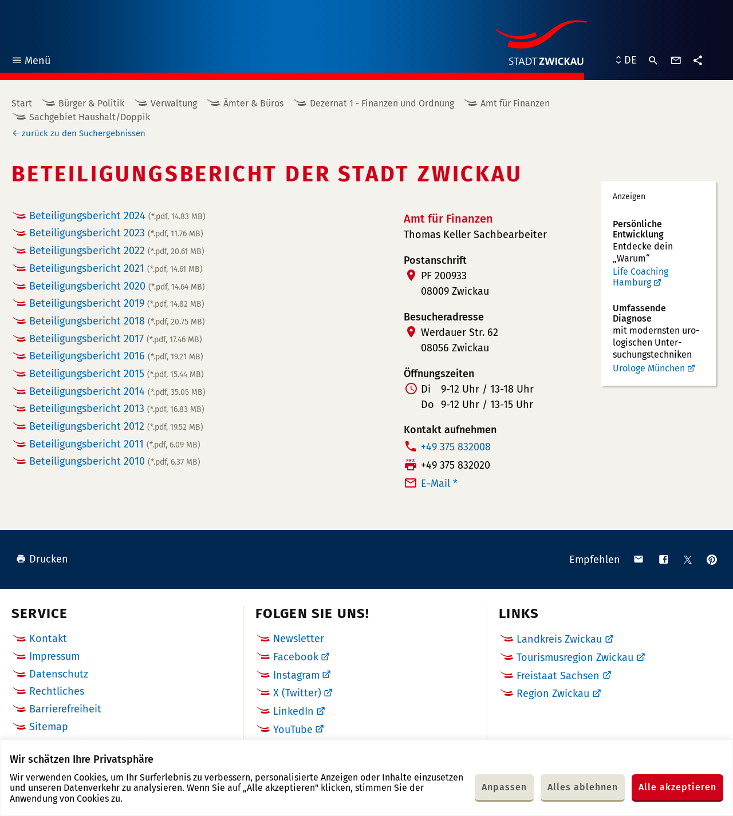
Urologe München (649, 368)
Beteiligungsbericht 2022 (116, 250)
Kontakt (48, 638)
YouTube (293, 729)
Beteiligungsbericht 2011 (114, 444)
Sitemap (48, 726)
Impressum (54, 656)
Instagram (296, 675)
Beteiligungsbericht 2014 (117, 391)
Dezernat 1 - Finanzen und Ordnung (382, 103)
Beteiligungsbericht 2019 (116, 303)
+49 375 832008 (456, 447)
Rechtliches (56, 691)
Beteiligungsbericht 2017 (115, 338)
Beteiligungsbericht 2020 (117, 286)
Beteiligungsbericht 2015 (116, 373)
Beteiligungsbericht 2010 (114, 461)
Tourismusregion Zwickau (575, 657)
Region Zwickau (553, 693)
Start (21, 103)
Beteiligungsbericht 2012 (116, 426)
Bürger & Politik (91, 103)
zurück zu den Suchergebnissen (83, 133)
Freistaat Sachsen (558, 676)
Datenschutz (58, 674)
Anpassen (504, 787)
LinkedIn (293, 711)
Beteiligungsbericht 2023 (116, 233)
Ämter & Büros (253, 103)
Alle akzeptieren (677, 787)
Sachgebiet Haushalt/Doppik (89, 117)
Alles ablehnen (582, 787)
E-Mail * (439, 483)
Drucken (42, 559)
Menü (30, 62)
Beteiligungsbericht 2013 (116, 408)
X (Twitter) (297, 693)
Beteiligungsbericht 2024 (117, 215)
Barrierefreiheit (65, 709)
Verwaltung (174, 103)
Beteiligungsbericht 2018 (117, 321)
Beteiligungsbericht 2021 (116, 268)
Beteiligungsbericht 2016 (116, 356)
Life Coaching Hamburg (640, 277)
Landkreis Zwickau (559, 639)
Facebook (295, 657)
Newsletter (298, 638)
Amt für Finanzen (515, 103)
